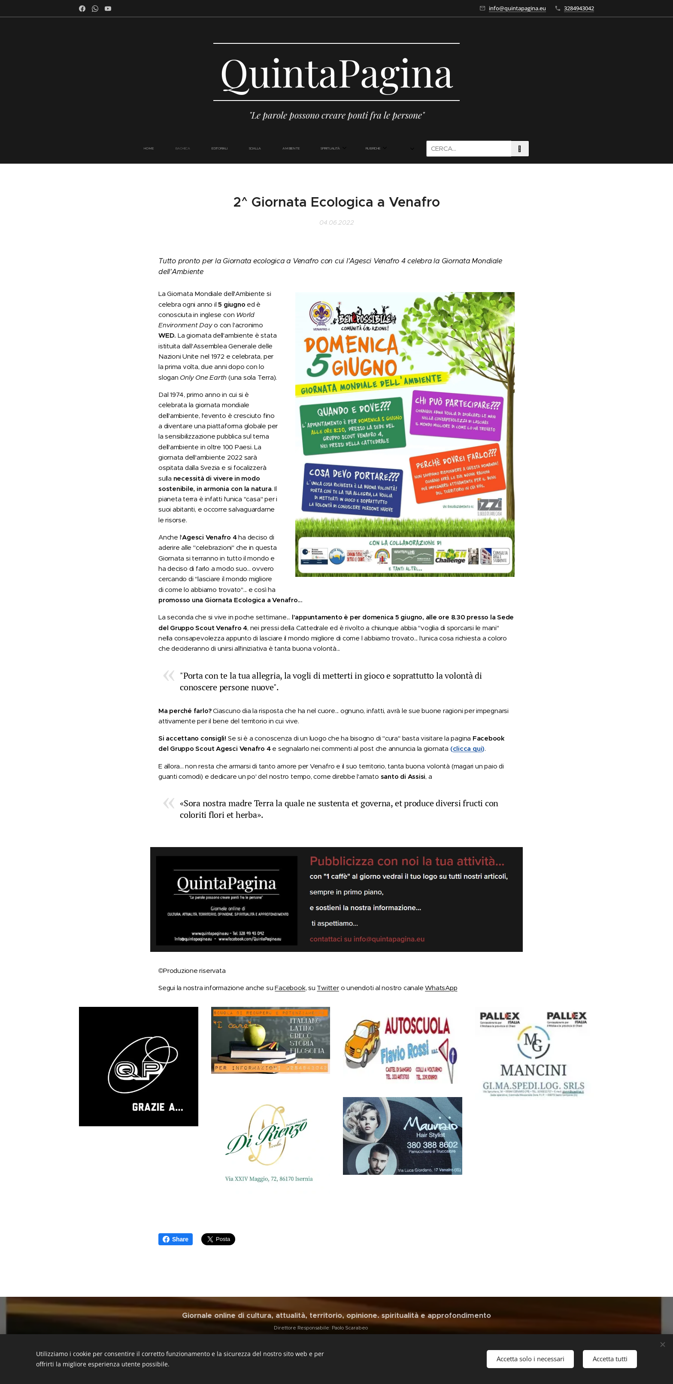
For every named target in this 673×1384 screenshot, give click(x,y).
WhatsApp (441, 988)
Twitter (328, 988)
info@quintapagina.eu (517, 8)
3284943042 (579, 8)
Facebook (290, 988)
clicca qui (467, 749)
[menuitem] (185, 148)
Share (175, 1239)
